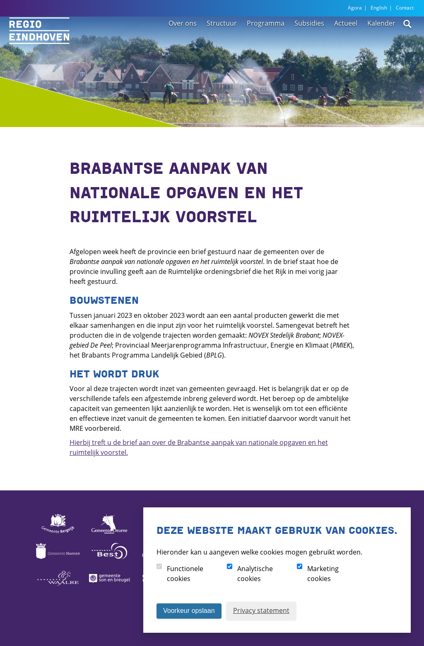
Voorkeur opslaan (189, 610)
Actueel (345, 42)
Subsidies (309, 42)
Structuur (222, 42)
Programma (265, 42)
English (379, 7)
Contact (405, 7)
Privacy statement (261, 610)
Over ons (183, 42)
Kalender (381, 42)
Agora (355, 7)
